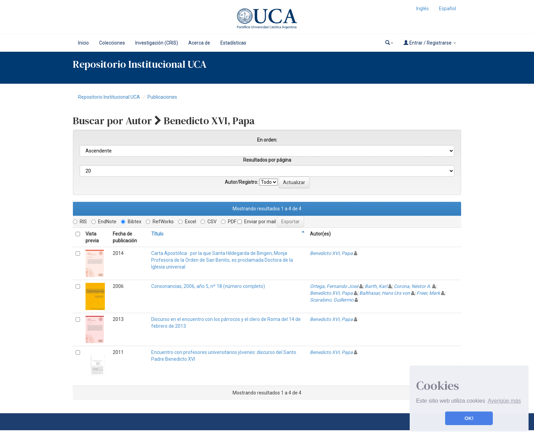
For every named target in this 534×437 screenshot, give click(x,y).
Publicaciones (162, 97)
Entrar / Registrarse (430, 43)
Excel (187, 221)
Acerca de (199, 43)
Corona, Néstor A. (412, 286)
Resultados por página (267, 160)
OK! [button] (469, 418)
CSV (209, 221)
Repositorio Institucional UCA (109, 97)
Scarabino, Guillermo (332, 300)
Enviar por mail (256, 221)
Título (157, 234)
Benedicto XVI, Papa (331, 253)
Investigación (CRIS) (156, 43)
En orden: (267, 140)
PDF (228, 221)
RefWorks (160, 221)
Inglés (422, 8)
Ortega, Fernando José (334, 286)
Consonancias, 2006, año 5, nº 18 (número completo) (208, 286)
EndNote (103, 221)
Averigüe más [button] (504, 401)
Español (447, 8)
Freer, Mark (428, 293)
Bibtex (131, 221)
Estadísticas (233, 43)
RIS (80, 221)
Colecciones (112, 43)
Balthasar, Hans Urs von (384, 293)
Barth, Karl (376, 286)
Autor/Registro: (241, 182)
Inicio (83, 43)
